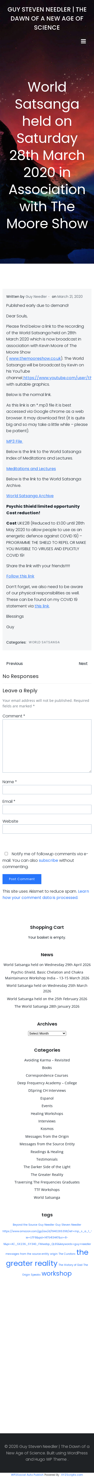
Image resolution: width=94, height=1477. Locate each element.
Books (47, 1067)
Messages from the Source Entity (47, 1144)
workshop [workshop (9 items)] (57, 1273)
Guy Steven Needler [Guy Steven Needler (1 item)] (68, 1225)
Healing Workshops (47, 1113)
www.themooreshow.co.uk (35, 358)
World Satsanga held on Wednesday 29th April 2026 (47, 964)
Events (47, 1105)
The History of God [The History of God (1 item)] (70, 1265)
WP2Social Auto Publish (27, 1475)
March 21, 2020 (70, 296)
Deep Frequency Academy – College (47, 1083)
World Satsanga (44, 642)
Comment (14, 716)
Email (9, 801)
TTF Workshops (47, 1189)
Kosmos (47, 1128)
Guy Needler (36, 296)
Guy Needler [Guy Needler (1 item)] (46, 1225)
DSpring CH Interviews (47, 1090)
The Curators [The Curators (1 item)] (67, 1254)
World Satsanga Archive (30, 496)
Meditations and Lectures (31, 469)
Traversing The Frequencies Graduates (47, 1182)
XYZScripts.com (72, 1475)
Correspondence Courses (47, 1075)
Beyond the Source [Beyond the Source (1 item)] (25, 1225)
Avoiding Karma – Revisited (47, 1060)
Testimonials (47, 1159)
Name (10, 782)
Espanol (47, 1098)
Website (10, 821)
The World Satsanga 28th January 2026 (47, 1006)
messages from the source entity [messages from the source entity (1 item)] (27, 1254)
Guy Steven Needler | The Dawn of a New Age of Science (47, 18)
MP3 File (14, 441)
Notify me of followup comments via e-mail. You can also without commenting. (45, 860)
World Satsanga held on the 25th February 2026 (47, 998)
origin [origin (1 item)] (54, 1254)
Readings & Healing (47, 1151)
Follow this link (20, 576)
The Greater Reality (47, 1174)
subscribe (48, 860)
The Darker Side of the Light (47, 1166)
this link (42, 606)
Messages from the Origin (47, 1136)
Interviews (47, 1121)
